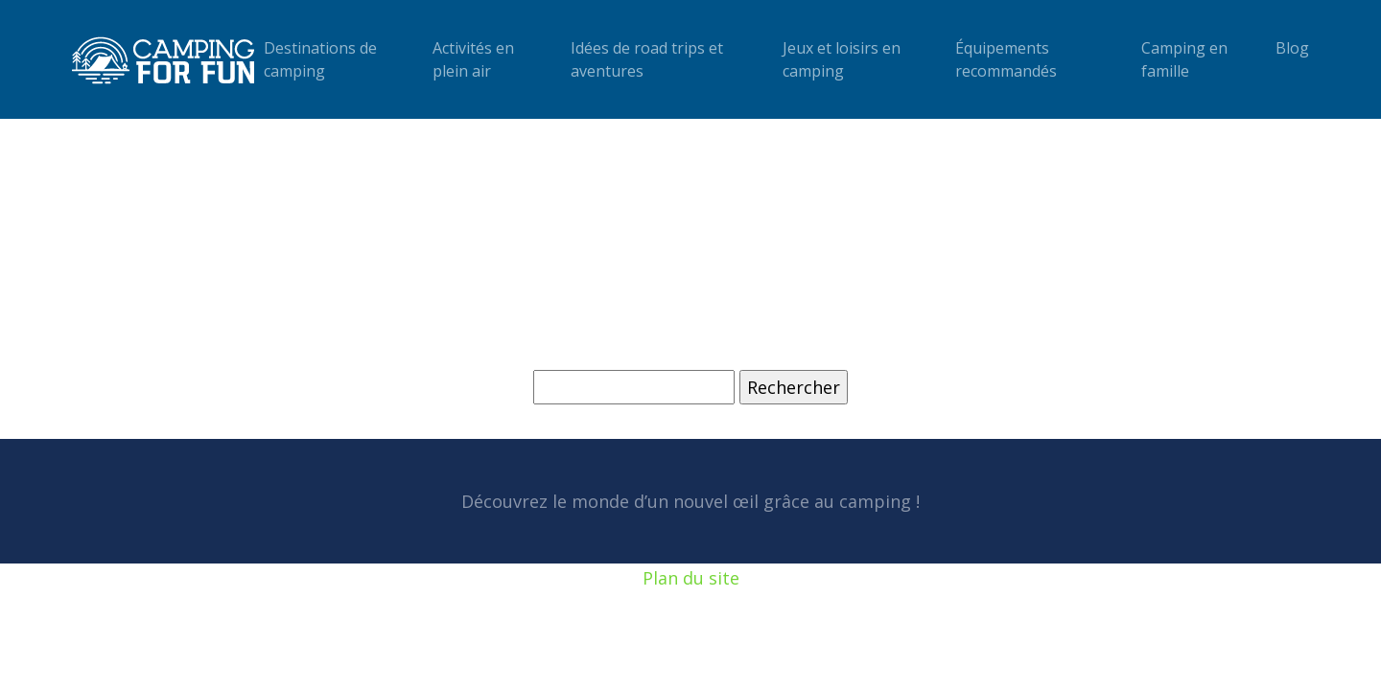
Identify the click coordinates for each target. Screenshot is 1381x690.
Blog (1292, 47)
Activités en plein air (473, 59)
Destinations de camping (320, 59)
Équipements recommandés (1006, 59)
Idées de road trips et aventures (647, 59)
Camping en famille (1184, 59)
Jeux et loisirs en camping (842, 59)
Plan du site (691, 577)
